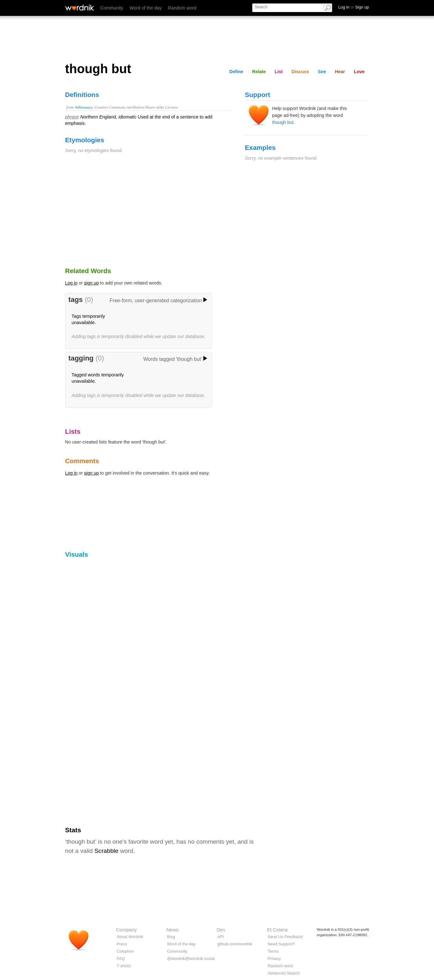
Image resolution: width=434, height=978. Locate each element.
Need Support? (281, 944)
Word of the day (145, 7)
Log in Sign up (353, 7)
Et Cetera (277, 929)
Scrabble (106, 850)
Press (122, 944)
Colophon (125, 951)
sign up (91, 282)
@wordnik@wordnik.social (191, 958)
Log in (71, 282)
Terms (273, 951)
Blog (171, 936)
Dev (221, 929)
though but (283, 122)
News (173, 929)
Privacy (274, 958)
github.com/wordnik (234, 944)
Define (236, 71)
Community (111, 7)
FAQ (121, 958)
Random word (182, 7)
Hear (340, 71)
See (322, 71)
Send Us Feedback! (285, 936)
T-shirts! (124, 965)
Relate (259, 71)
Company (126, 929)
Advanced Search (284, 973)
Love (359, 71)
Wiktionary (83, 107)
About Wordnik (130, 936)
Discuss (300, 71)
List (279, 71)
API (220, 936)
